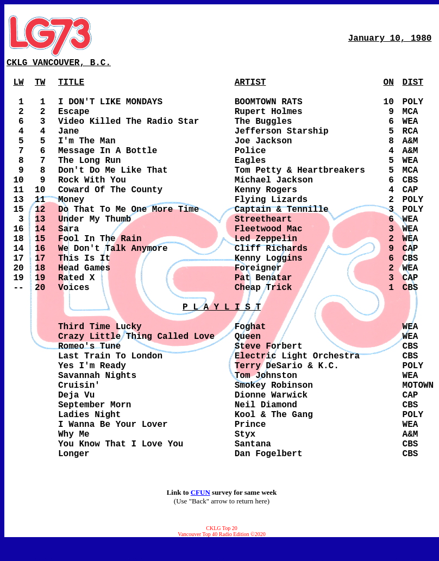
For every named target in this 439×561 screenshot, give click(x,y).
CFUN (200, 492)
